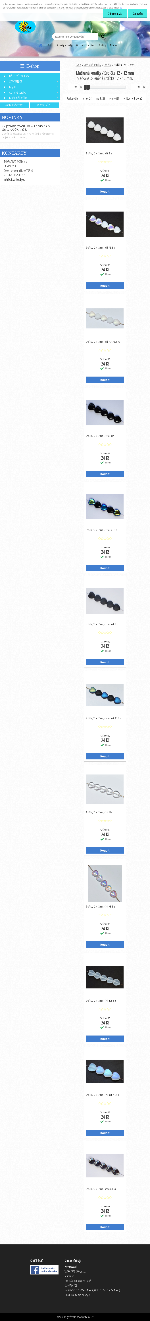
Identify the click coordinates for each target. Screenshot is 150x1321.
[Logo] (25, 26)
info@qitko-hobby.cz (14, 179)
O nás (49, 45)
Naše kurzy (114, 45)
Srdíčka (107, 65)
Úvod (78, 65)
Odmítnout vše (115, 14)
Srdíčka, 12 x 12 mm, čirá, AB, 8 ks (100, 906)
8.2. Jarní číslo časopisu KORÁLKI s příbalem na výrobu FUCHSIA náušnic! (26, 127)
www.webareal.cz (85, 1317)
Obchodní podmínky (85, 45)
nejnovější (114, 98)
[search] (102, 37)
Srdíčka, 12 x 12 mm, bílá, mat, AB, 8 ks (103, 341)
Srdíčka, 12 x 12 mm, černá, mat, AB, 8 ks (103, 718)
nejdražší (100, 98)
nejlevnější (87, 98)
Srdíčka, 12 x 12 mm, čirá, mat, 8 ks (101, 1000)
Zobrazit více (43, 105)
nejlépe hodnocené (132, 98)
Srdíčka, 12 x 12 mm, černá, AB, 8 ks (101, 530)
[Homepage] (40, 45)
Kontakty (102, 45)
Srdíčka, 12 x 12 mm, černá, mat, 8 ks (102, 624)
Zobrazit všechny (13, 105)
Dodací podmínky (64, 45)
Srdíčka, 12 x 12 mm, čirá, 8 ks (99, 812)
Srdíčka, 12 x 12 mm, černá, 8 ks (100, 436)
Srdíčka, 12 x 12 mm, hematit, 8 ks (101, 1189)
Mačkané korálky (92, 65)
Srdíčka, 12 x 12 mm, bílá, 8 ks (99, 153)
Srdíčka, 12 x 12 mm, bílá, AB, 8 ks (100, 247)
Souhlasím (138, 14)
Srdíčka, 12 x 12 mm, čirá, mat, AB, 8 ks (102, 1095)
